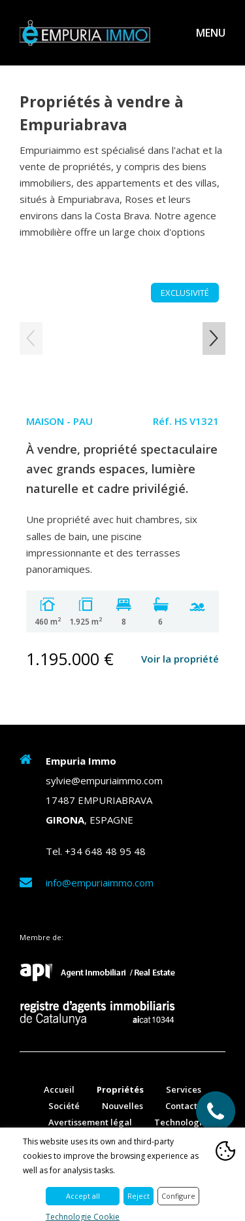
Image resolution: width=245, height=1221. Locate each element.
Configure (178, 1196)
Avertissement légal (90, 1122)
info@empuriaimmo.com (100, 882)
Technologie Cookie (83, 1216)
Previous (31, 338)
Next (214, 338)
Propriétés (120, 1089)
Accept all (83, 1196)
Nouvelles (122, 1106)
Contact (181, 1106)
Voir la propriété (180, 658)
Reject (138, 1196)
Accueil (59, 1089)
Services (183, 1089)
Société (64, 1106)
